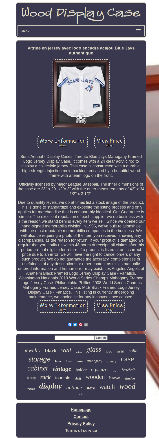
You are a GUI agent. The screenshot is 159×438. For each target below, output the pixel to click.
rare (80, 361)
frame (69, 361)
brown (115, 378)
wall (66, 350)
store (90, 388)
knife (81, 394)
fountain (62, 377)
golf (115, 371)
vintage (61, 368)
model (120, 351)
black (51, 350)
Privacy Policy (81, 423)
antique (74, 387)
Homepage (81, 409)
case (127, 359)
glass (93, 349)
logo (109, 351)
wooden (95, 376)
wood (127, 386)
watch (107, 386)
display (50, 386)
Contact (80, 416)
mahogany (94, 361)
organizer (100, 369)
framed (31, 388)
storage (39, 359)
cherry (111, 361)
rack (45, 377)
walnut (79, 352)
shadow (130, 378)
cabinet (37, 368)
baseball (128, 370)
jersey (31, 378)
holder (81, 369)
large (58, 361)
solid (133, 350)
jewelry (33, 350)
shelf (78, 378)
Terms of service (81, 430)
